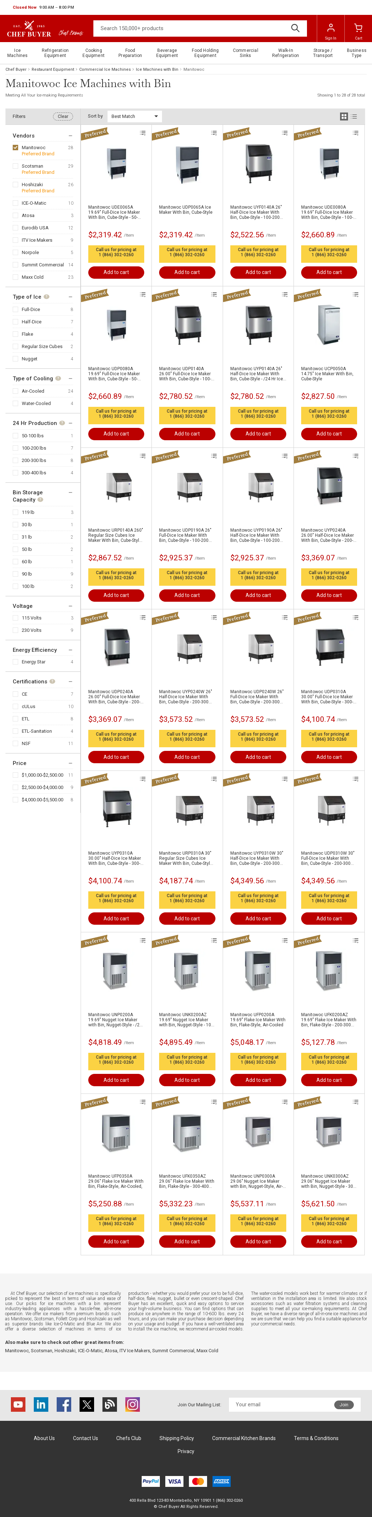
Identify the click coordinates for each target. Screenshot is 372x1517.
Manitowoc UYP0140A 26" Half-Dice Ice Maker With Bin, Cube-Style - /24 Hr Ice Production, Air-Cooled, (256, 373)
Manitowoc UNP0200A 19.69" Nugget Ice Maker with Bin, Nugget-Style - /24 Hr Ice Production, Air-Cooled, (115, 1019)
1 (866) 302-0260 (116, 254)
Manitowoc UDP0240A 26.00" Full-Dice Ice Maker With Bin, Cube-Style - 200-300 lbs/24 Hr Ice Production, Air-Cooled (114, 696)
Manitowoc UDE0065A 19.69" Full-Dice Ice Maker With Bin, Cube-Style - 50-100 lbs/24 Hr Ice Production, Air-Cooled (114, 212)
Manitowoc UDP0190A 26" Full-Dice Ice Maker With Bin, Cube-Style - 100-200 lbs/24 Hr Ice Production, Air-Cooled (185, 535)
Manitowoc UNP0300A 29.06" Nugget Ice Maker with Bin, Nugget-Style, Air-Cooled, (256, 1181)
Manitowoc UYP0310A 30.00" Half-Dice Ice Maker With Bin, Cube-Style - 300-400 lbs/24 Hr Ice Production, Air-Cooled (114, 858)
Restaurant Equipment (53, 69)
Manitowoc (33, 147)
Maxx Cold (33, 277)
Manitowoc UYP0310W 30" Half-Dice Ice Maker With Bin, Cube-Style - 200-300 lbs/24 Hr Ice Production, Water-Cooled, (256, 858)
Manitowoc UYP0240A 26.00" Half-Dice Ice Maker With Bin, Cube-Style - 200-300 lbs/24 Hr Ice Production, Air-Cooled (327, 535)
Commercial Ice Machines (105, 69)
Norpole (30, 252)
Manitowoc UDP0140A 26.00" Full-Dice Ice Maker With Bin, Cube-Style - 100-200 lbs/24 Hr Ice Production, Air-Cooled (185, 373)
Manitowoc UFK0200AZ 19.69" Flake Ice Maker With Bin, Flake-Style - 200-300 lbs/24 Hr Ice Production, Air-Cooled (328, 1019)
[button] (43, 7)
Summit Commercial (43, 264)
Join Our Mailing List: (199, 1404)
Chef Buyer (16, 69)
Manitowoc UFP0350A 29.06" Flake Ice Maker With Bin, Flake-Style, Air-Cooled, (115, 1181)
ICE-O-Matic (34, 203)
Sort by (95, 116)
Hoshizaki (32, 184)
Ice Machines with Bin (157, 69)
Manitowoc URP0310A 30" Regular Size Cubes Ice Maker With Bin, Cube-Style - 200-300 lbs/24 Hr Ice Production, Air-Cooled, (187, 858)
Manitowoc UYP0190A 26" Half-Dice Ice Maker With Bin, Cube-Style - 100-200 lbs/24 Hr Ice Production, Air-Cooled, (256, 535)
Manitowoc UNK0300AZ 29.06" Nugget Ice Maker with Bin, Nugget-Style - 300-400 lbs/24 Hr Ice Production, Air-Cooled (329, 1181)
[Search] (200, 28)
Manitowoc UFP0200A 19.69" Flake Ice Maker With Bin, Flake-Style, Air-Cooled (258, 1019)
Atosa (28, 215)
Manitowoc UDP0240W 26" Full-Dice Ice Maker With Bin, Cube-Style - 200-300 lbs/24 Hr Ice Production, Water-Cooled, (257, 696)
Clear (63, 116)
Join (344, 1404)
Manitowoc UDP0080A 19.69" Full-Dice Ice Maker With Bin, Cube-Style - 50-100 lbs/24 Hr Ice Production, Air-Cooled (114, 373)
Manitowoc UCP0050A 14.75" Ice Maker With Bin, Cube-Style (327, 373)
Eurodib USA (35, 227)
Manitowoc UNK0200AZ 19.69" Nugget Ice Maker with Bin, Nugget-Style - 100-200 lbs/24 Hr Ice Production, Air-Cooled (187, 1019)
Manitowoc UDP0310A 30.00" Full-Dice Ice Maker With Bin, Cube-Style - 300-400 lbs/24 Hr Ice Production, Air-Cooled (327, 696)
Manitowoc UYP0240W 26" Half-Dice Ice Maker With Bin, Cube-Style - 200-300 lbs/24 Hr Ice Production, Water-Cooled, (185, 696)
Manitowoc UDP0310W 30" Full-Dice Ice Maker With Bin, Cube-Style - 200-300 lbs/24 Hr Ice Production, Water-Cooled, (328, 858)
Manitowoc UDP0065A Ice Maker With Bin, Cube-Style (186, 210)
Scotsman (32, 166)
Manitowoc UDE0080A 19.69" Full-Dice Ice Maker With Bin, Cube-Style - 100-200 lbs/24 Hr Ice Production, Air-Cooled (327, 212)
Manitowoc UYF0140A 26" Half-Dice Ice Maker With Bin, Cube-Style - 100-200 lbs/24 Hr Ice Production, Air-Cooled (256, 212)
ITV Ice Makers (37, 240)
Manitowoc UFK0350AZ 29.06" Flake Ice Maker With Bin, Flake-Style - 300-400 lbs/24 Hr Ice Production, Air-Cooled (186, 1181)
